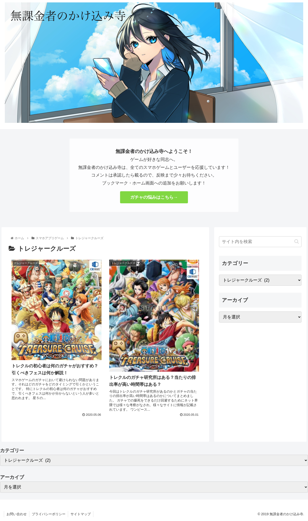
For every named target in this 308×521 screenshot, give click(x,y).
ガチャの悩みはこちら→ (154, 197)
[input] (260, 241)
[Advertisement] (260, 363)
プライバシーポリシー (48, 514)
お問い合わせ (16, 514)
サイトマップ (81, 514)
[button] (296, 241)
